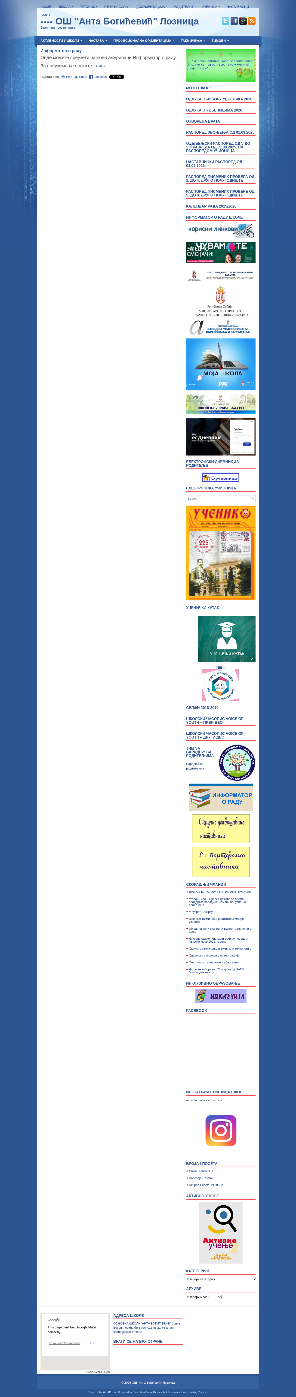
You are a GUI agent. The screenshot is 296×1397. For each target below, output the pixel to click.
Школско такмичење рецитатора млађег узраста (217, 920)
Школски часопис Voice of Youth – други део (215, 735)
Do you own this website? (64, 1343)
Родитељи (185, 5)
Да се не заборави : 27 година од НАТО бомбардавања (216, 971)
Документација (153, 5)
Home (46, 7)
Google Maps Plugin (98, 1371)
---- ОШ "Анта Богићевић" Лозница (119, 21)
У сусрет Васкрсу (201, 912)
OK (92, 1343)
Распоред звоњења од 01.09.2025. (221, 132)
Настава (99, 39)
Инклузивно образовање (213, 983)
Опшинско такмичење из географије (214, 955)
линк (100, 65)
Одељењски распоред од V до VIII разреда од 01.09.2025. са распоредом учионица (218, 147)
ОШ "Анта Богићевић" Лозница (153, 1382)
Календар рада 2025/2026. (211, 206)
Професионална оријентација (145, 39)
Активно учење (202, 1196)
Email (83, 76)
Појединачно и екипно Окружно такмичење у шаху (220, 930)
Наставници (240, 5)
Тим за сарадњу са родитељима (200, 752)
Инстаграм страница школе (215, 1092)
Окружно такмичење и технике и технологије (220, 948)
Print (69, 76)
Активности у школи (62, 39)
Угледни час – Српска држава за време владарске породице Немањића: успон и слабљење (217, 902)
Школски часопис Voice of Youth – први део (215, 720)
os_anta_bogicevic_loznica (204, 1100)
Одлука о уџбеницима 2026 (214, 110)
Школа (67, 5)
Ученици (212, 5)
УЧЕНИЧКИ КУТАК (202, 608)
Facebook (100, 76)
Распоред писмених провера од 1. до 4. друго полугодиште (220, 178)
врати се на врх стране (137, 1341)
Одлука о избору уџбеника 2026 (219, 99)
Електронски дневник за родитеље (212, 464)
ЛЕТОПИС (90, 5)
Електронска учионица (211, 488)
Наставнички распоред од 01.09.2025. (214, 164)
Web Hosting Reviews (195, 1392)
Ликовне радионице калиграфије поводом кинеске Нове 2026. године (218, 940)
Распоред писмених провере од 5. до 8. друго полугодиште (220, 193)
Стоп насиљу (116, 7)
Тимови (222, 39)
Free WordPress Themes (148, 1392)
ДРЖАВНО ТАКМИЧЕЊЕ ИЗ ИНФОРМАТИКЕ (221, 892)
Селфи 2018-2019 (202, 708)
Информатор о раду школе (214, 217)
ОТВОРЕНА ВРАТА (203, 121)
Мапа (46, 15)
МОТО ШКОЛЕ (199, 88)
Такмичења (194, 39)
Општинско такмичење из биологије (214, 962)
